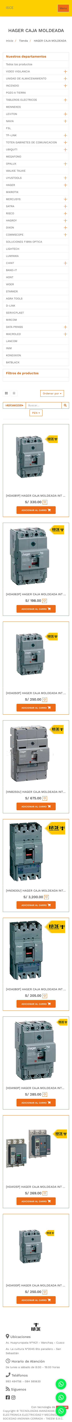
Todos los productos (19, 64)
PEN (36, 412)
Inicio (9, 40)
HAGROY (11, 220)
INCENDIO (12, 85)
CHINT (10, 263)
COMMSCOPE (14, 234)
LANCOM (11, 341)
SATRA (10, 206)
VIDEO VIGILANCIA (18, 71)
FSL (8, 128)
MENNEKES (13, 106)
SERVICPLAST (15, 312)
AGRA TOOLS (14, 298)
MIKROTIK (12, 192)
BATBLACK (12, 362)
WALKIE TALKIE (16, 170)
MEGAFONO (13, 156)
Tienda (23, 40)
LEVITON (11, 113)
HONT (9, 277)
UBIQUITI (11, 149)
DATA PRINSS (14, 326)
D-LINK (10, 305)
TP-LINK (11, 135)
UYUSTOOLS (14, 177)
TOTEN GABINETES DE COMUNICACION (31, 142)
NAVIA (10, 121)
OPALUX (11, 163)
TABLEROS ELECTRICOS (21, 99)
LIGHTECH (12, 248)
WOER (10, 284)
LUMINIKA (12, 255)
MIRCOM (11, 319)
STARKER (12, 291)
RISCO (10, 213)
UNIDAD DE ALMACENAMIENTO (26, 78)
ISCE (9, 8)
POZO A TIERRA (16, 92)
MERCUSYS (13, 199)
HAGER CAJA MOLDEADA (50, 40)
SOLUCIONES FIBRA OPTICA (24, 241)
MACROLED (13, 334)
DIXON (10, 227)
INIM (9, 348)
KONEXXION (13, 355)
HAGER (10, 184)
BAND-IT (11, 270)
